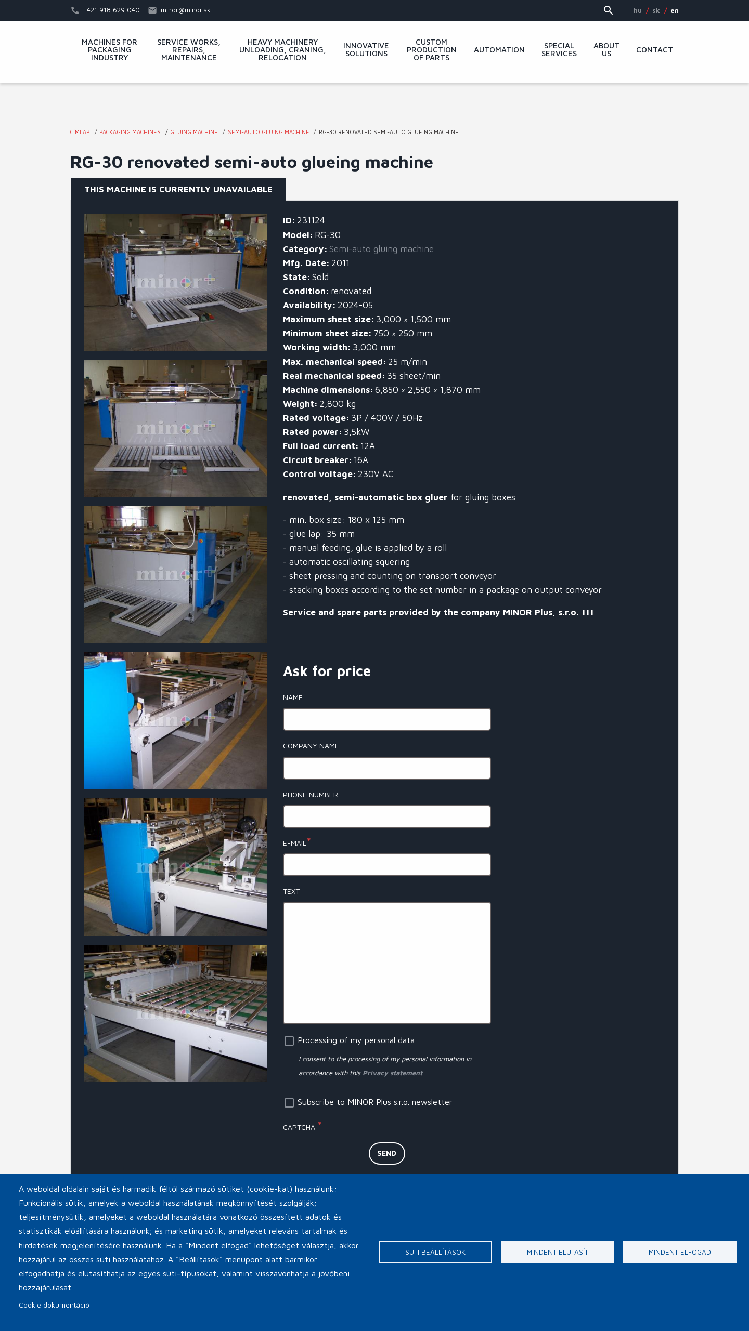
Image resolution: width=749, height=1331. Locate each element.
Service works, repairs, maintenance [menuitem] (189, 50)
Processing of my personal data (356, 1040)
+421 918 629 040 (111, 10)
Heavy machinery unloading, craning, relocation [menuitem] (282, 50)
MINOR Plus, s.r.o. (374, 106)
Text (291, 891)
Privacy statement (392, 1073)
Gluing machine (194, 131)
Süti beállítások (435, 1252)
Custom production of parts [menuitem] (432, 50)
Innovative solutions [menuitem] (366, 50)
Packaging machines (130, 131)
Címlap (80, 131)
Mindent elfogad (680, 1252)
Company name (311, 745)
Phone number (310, 794)
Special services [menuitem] (559, 50)
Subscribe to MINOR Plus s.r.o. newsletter (375, 1101)
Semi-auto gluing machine (268, 131)
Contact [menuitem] (654, 50)
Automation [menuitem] (499, 50)
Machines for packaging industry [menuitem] (109, 50)
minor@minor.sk (186, 10)
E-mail (294, 842)
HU (638, 10)
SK (656, 10)
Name (293, 697)
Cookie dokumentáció (54, 1305)
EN (674, 10)
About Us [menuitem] (606, 50)
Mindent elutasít (557, 1252)
